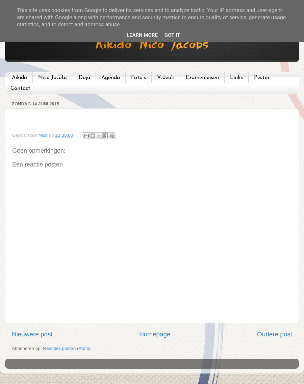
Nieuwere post (32, 334)
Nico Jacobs (53, 77)
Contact (20, 88)
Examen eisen (202, 77)
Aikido (19, 77)
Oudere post (274, 334)
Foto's (138, 77)
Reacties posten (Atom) (67, 348)
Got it (172, 35)
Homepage (154, 334)
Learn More (142, 35)
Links (236, 77)
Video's (166, 77)
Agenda (110, 77)
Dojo (84, 77)
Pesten (262, 77)
